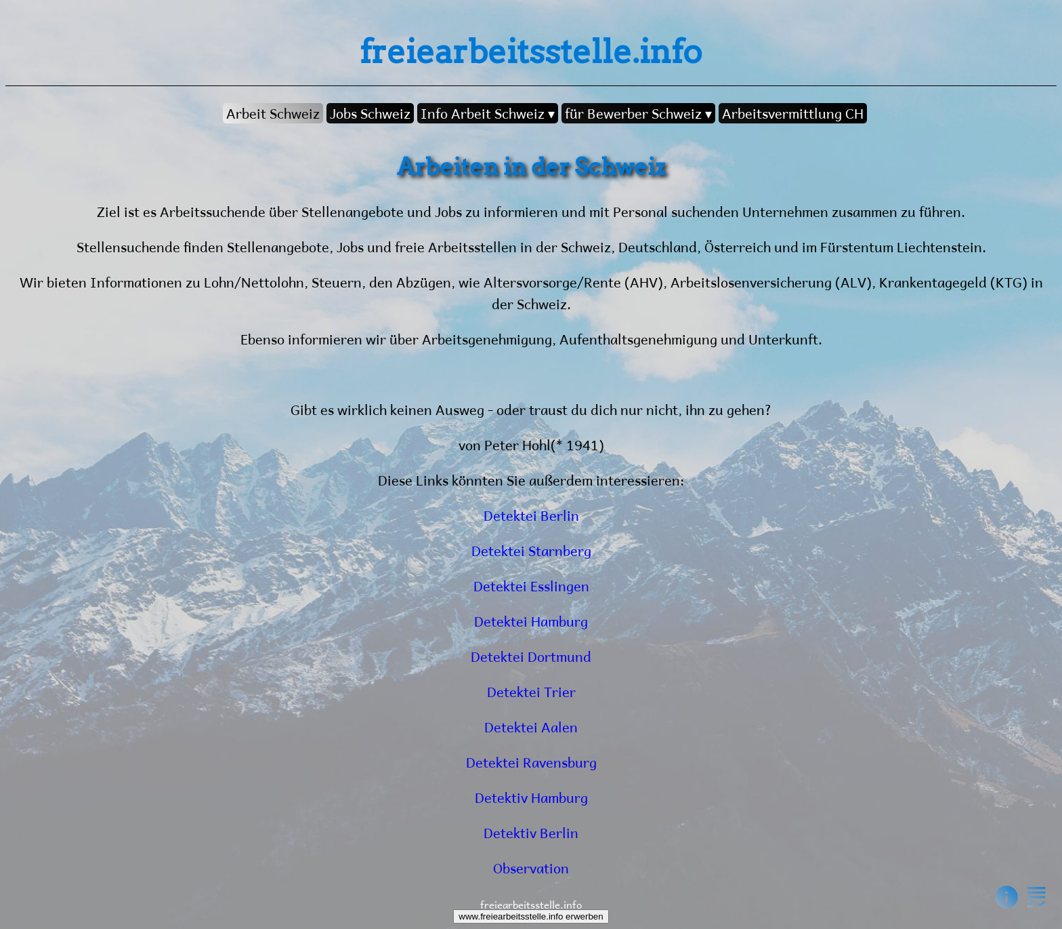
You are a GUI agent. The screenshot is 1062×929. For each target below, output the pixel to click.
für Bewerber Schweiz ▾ (638, 113)
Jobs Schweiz (370, 113)
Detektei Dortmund (531, 656)
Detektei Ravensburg (531, 762)
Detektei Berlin (531, 515)
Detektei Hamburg (531, 621)
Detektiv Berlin (531, 832)
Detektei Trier (531, 691)
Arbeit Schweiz (273, 113)
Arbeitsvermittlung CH (793, 113)
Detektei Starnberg (531, 550)
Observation (531, 867)
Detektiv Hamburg (531, 797)
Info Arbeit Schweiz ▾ (488, 113)
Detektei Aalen (531, 726)
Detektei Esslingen (531, 585)
